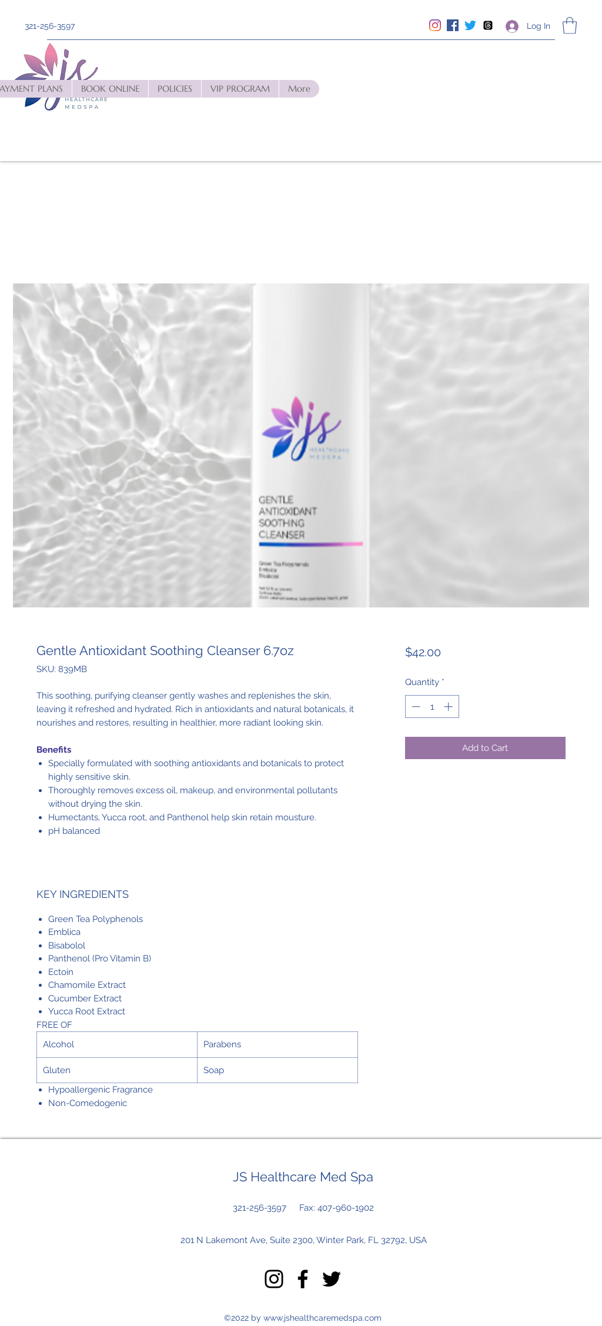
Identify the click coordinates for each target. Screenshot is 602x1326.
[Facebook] (453, 25)
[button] (570, 25)
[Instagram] (435, 25)
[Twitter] (470, 25)
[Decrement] (415, 706)
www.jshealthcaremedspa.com (322, 1317)
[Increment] (449, 706)
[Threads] (488, 25)
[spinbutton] (432, 706)
